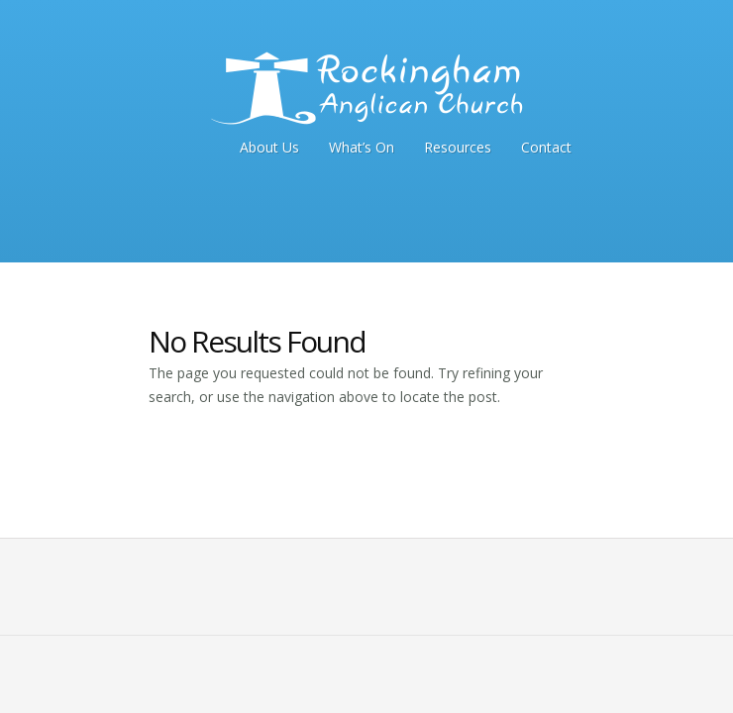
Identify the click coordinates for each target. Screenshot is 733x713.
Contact (546, 147)
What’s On (361, 147)
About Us (269, 147)
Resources (457, 147)
